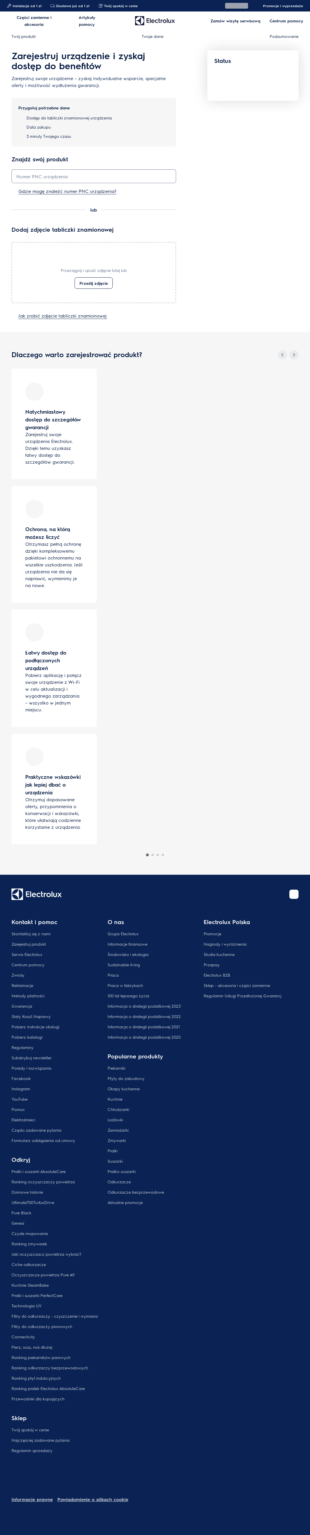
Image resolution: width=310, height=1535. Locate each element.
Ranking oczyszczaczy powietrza (43, 1181)
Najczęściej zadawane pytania (40, 1440)
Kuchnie (115, 1099)
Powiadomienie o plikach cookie (92, 1499)
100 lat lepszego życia (128, 995)
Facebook (21, 1078)
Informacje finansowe (127, 943)
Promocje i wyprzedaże (280, 5)
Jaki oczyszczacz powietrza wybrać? (46, 1254)
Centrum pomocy (27, 964)
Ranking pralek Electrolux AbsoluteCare (48, 1388)
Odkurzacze (119, 1181)
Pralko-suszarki (122, 1171)
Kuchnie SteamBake (30, 1285)
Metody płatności (27, 995)
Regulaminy (22, 1047)
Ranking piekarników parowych (41, 1357)
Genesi (17, 1223)
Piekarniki (116, 1068)
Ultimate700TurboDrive (32, 1202)
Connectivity (23, 1336)
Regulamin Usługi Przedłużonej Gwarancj (242, 995)
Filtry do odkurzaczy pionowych (41, 1326)
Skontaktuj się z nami (30, 933)
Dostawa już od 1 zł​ (69, 5)
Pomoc (18, 1109)
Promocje (212, 933)
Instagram (20, 1088)
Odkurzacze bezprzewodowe (136, 1192)
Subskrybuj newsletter (31, 1057)
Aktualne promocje (125, 1202)
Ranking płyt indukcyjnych (36, 1378)
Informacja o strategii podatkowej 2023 (144, 1006)
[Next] (294, 354)
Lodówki (115, 1119)
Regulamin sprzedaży (31, 1450)
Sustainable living (124, 964)
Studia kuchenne (219, 954)
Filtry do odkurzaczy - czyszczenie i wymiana (54, 1316)
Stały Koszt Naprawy (31, 1016)
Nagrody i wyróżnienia (225, 943)
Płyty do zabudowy (126, 1078)
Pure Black (21, 1212)
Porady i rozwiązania (31, 1068)
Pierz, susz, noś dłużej (31, 1347)
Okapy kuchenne (124, 1088)
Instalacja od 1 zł (24, 5)
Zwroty (17, 974)
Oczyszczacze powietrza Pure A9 (43, 1274)
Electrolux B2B (217, 974)
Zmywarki (117, 1140)
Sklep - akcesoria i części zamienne (237, 985)
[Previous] (282, 354)
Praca (113, 974)
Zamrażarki (118, 1130)
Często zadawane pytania (36, 1130)
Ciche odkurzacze (28, 1264)
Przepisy (212, 964)
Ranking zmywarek (29, 1243)
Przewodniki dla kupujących (38, 1398)
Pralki (113, 1150)
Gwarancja (21, 1006)
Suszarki (115, 1161)
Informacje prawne (32, 1499)
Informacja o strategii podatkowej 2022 (144, 1016)
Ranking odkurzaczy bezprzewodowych (49, 1367)
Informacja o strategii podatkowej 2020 (144, 1037)
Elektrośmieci (23, 1119)
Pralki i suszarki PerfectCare (37, 1295)
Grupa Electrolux (123, 933)
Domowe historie (27, 1192)
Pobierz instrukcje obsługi (35, 1026)
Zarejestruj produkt (28, 943)
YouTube (19, 1099)
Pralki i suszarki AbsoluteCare (38, 1171)
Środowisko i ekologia (128, 954)
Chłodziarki (118, 1109)
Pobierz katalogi (26, 1037)
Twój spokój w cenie (118, 5)
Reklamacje (22, 985)
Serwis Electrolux (26, 954)
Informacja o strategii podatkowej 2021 (144, 1026)
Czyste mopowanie (29, 1233)
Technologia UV (26, 1305)
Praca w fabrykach (125, 985)
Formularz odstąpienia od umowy (43, 1140)
